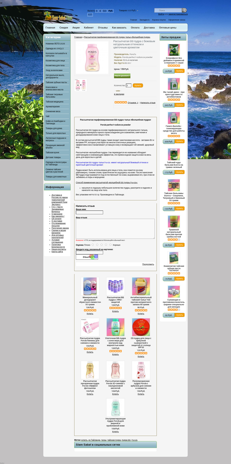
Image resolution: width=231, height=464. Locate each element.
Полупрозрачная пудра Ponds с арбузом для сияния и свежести (141, 388)
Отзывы (103, 28)
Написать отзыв (147, 103)
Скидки (64, 28)
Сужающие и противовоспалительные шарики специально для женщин (174, 303)
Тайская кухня (52, 153)
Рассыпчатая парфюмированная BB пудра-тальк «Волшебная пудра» (117, 37)
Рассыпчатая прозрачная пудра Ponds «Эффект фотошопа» (90, 388)
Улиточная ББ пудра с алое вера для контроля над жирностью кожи (115, 345)
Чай (47, 116)
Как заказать (119, 28)
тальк (104, 444)
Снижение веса (53, 111)
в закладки (119, 94)
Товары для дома (54, 128)
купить (84, 444)
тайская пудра (114, 444)
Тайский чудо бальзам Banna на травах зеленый (174, 165)
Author (2, 463)
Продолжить (148, 268)
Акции (76, 28)
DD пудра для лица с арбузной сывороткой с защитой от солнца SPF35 (141, 346)
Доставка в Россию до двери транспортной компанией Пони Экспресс (60, 200)
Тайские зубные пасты (56, 82)
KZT (90, 15)
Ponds (134, 444)
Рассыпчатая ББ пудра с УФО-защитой (115, 303)
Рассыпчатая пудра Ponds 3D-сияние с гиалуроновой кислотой (115, 388)
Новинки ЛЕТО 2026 (55, 44)
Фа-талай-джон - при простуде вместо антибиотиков (174, 94)
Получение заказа (60, 228)
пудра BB (126, 444)
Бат (104, 11)
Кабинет (89, 28)
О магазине (57, 214)
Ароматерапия (53, 107)
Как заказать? (58, 216)
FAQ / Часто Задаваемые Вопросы (58, 209)
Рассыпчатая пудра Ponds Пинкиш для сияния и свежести (90, 344)
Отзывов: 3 (133, 103)
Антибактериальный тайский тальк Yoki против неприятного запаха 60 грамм (141, 304)
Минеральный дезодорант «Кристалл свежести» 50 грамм (90, 304)
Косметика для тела (55, 66)
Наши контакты (59, 249)
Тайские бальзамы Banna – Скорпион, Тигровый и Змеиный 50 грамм (174, 197)
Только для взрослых (56, 133)
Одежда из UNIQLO (55, 49)
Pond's (133, 54)
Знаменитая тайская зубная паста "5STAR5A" (174, 268)
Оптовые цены (167, 28)
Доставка (149, 28)
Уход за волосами (54, 70)
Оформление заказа (176, 20)
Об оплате (56, 219)
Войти (161, 14)
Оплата (135, 28)
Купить (90, 317)
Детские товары (53, 157)
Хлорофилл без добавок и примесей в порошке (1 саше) (174, 60)
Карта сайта (57, 252)
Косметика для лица (55, 61)
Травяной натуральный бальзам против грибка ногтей (174, 233)
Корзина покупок (159, 20)
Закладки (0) (145, 20)
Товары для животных (56, 177)
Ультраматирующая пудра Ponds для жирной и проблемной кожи (115, 425)
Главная (133, 20)
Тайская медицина (54, 102)
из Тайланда (94, 444)
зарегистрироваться (178, 14)
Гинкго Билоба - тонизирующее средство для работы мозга (174, 129)
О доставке (57, 221)
